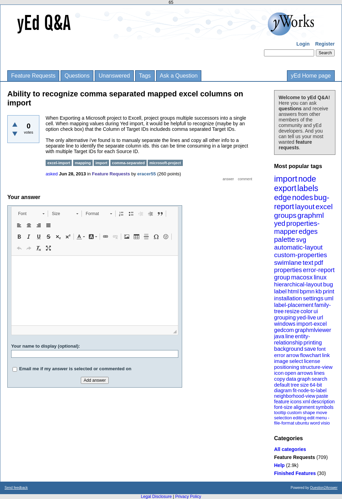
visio (325, 423)
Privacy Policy (188, 496)
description (323, 401)
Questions (77, 76)
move (321, 412)
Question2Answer (323, 488)
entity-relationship (292, 339)
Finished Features (295, 473)
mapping (83, 163)
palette (284, 239)
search (319, 379)
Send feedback (16, 488)
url (320, 317)
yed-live (306, 317)
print (328, 291)
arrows (305, 373)
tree (295, 385)
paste (322, 396)
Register (325, 44)
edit (310, 417)
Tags (145, 76)
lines (319, 373)
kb (319, 291)
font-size (283, 407)
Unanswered (114, 76)
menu (321, 417)
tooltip (280, 412)
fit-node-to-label (309, 390)
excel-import (58, 163)
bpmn (307, 291)
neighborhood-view (294, 396)
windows (284, 324)
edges (308, 231)
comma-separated (128, 163)
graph (303, 379)
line (289, 336)
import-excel (311, 324)
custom (294, 412)
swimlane (288, 262)
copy (279, 379)
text (308, 262)
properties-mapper (297, 227)
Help (279, 465)
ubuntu (302, 423)
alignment (304, 407)
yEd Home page (311, 76)
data (291, 379)
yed (279, 223)
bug (328, 284)
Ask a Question (179, 76)
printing (313, 343)
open (290, 373)
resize (292, 311)
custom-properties (300, 255)
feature (281, 401)
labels (307, 188)
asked (52, 173)
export (285, 188)
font (321, 349)
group (282, 277)
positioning (286, 367)
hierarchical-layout (298, 284)
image (281, 361)
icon (279, 373)
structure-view (316, 367)
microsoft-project (165, 163)
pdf (318, 262)
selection (283, 417)
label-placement (293, 305)
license (312, 361)
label (280, 291)
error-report (319, 270)
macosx (302, 277)
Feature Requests (33, 76)
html (293, 291)
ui (315, 311)
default (282, 385)
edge (282, 197)
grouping (285, 317)
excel (324, 207)
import (285, 178)
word (315, 423)
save (310, 349)
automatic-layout (298, 247)
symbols (324, 407)
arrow (292, 355)
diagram (283, 390)
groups (285, 215)
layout (304, 207)
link (326, 355)
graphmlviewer (313, 330)
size (304, 385)
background (288, 349)
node (307, 178)
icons (296, 401)
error (279, 355)
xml (306, 401)
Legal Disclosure (156, 496)
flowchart (310, 355)
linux (320, 277)
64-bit (316, 385)
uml (328, 298)
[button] (31, 214)
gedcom (284, 330)
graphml (310, 215)
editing (299, 417)
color (307, 311)
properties (288, 270)
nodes (302, 197)
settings (313, 298)
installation (288, 298)
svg (301, 239)
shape (309, 412)
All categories (290, 449)
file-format (284, 423)
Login (303, 44)
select (296, 361)
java (279, 336)
